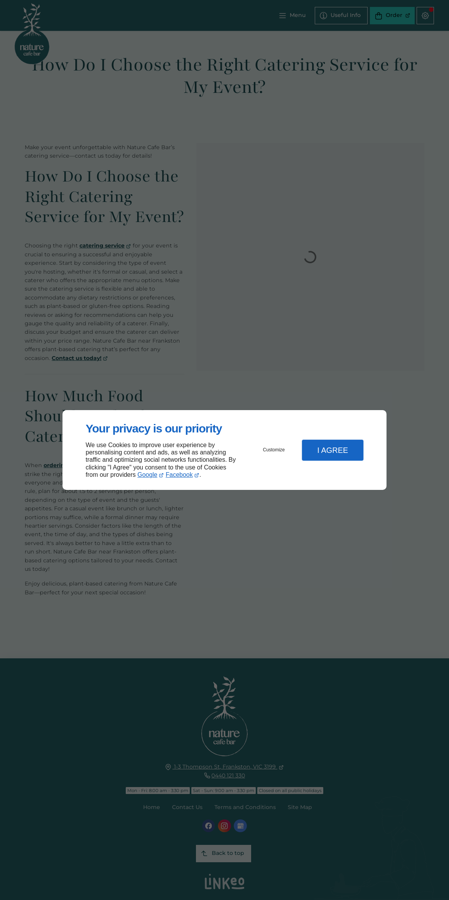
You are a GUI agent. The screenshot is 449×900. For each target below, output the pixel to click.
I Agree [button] (332, 450)
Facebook (179, 474)
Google (147, 474)
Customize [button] (274, 450)
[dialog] (224, 450)
